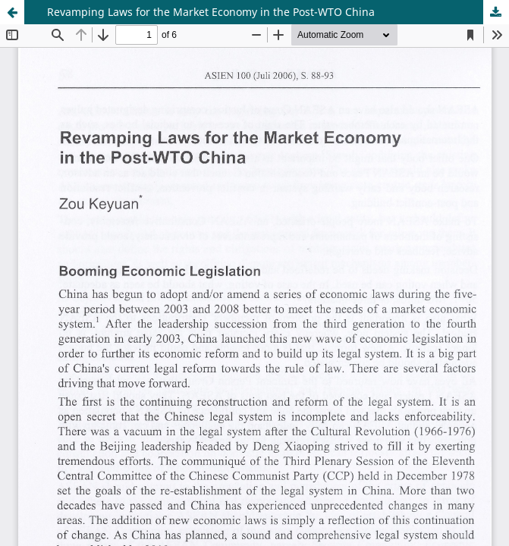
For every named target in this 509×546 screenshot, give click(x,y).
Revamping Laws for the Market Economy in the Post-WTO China (211, 12)
